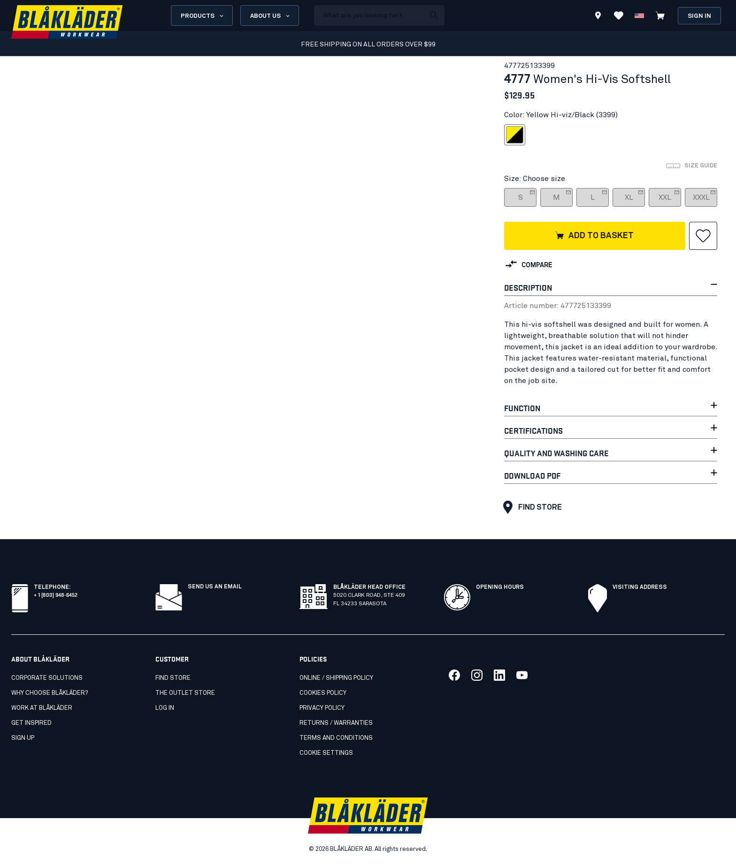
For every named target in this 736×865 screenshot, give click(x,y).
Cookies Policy (322, 693)
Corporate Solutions (47, 678)
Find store (530, 507)
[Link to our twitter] (477, 675)
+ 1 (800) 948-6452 (55, 594)
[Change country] (639, 15)
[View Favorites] (618, 15)
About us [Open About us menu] (270, 16)
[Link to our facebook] (454, 675)
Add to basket (594, 236)
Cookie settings (326, 753)
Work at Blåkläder (41, 708)
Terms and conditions (336, 738)
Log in (164, 708)
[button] (703, 236)
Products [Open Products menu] (203, 16)
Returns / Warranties (336, 723)
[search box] (369, 15)
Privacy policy (322, 708)
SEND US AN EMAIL (215, 587)
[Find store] (598, 17)
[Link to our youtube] (522, 675)
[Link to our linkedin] (499, 675)
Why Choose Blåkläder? (49, 693)
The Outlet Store (185, 693)
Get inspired (31, 723)
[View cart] (660, 15)
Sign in (699, 16)
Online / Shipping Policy (336, 678)
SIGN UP (22, 738)
